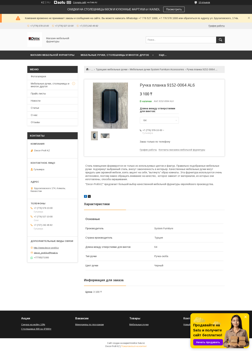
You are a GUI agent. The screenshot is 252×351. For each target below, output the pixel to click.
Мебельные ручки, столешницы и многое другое (115, 55)
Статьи (35, 108)
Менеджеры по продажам (89, 324)
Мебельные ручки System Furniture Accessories (157, 69)
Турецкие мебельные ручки (111, 69)
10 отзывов (204, 2)
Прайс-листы (38, 93)
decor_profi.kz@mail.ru (46, 252)
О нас (34, 115)
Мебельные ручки (139, 324)
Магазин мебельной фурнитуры (52, 55)
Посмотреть (174, 9)
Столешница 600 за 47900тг (36, 329)
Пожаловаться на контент (134, 346)
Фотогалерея (38, 76)
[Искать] (220, 40)
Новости (35, 100)
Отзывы (35, 122)
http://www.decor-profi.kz (46, 247)
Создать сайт (79, 2)
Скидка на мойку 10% (33, 324)
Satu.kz (141, 343)
